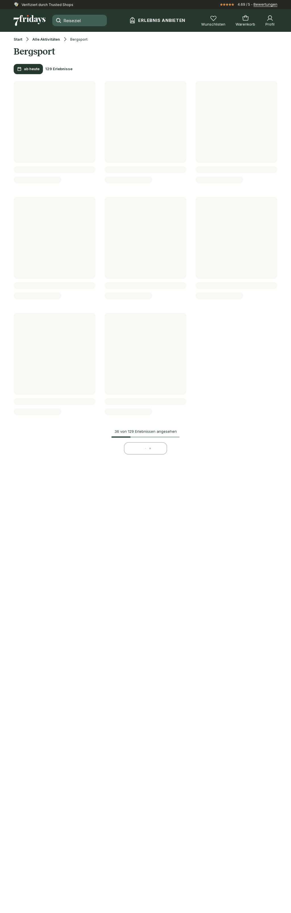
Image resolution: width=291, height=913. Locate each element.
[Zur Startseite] (29, 20)
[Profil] (270, 20)
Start (18, 39)
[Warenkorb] (245, 20)
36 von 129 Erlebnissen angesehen (146, 431)
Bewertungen (265, 4)
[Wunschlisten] (213, 20)
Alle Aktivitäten (46, 39)
